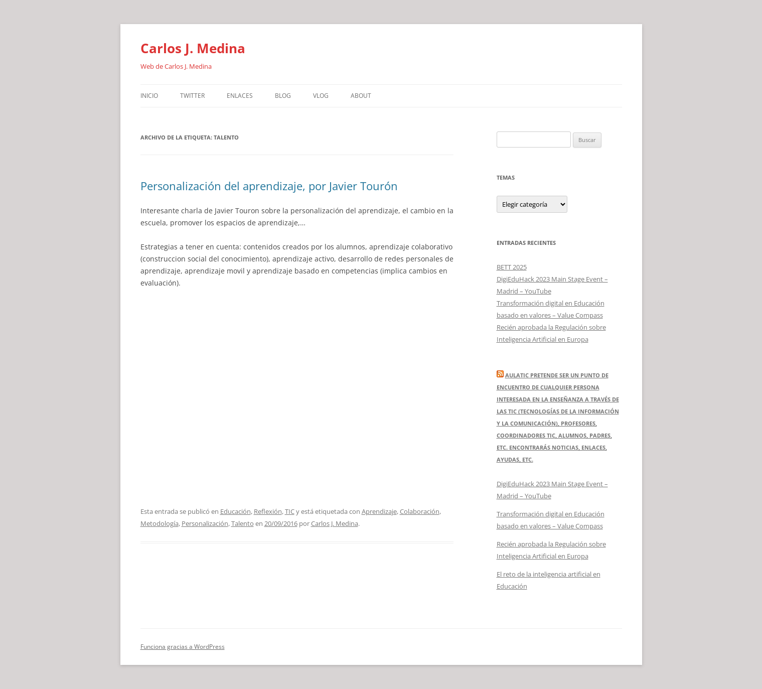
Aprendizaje (379, 511)
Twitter (192, 95)
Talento (242, 523)
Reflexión (268, 511)
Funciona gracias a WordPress (182, 646)
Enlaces (240, 95)
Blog (283, 95)
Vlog (321, 95)
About (361, 95)
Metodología (159, 523)
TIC (289, 511)
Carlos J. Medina (192, 48)
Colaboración (419, 511)
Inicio (149, 95)
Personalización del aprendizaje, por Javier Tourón (269, 185)
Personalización (205, 523)
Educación (235, 511)
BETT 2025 (512, 266)
